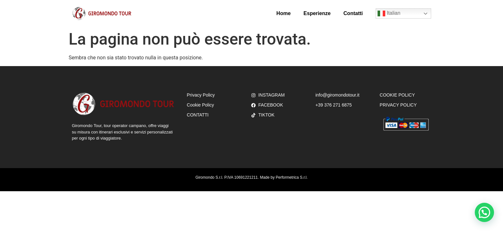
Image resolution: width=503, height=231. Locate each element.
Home (284, 13)
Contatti (353, 13)
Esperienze (316, 13)
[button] (484, 212)
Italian (389, 13)
